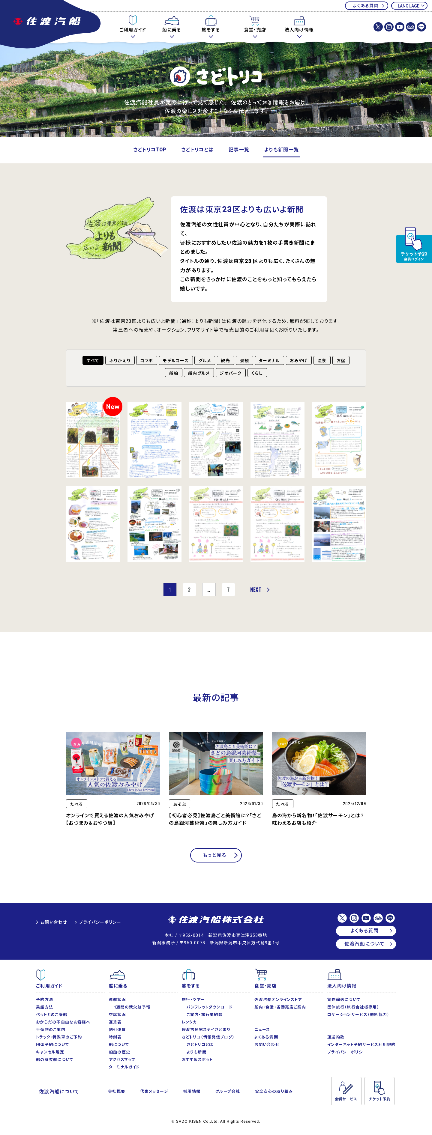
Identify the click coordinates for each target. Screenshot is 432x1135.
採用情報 (191, 1091)
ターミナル (269, 360)
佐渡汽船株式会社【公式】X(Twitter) (378, 26)
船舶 (173, 373)
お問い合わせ (53, 922)
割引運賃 (117, 1029)
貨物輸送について (344, 999)
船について (119, 1044)
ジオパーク (231, 373)
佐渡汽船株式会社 (216, 920)
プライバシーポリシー (100, 922)
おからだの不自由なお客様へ (63, 1022)
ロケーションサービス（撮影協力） (358, 1014)
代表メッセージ (154, 1091)
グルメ (205, 360)
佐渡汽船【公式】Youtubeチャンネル (399, 26)
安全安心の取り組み (274, 1091)
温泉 (322, 360)
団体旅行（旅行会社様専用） (353, 1007)
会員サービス (346, 1091)
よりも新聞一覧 (281, 150)
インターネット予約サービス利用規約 (361, 1044)
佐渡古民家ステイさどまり (206, 1029)
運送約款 (335, 1037)
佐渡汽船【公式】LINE (421, 26)
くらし (257, 373)
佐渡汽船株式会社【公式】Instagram (389, 26)
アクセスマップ (122, 1059)
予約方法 (44, 999)
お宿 (341, 360)
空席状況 (117, 1014)
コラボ (146, 360)
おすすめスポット (197, 1059)
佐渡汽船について (364, 944)
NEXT (255, 589)
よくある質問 (366, 5)
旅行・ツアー (193, 999)
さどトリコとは (197, 150)
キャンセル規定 (50, 1052)
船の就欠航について (55, 1059)
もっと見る (214, 855)
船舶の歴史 (119, 1052)
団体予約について (52, 1044)
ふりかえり (120, 360)
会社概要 (116, 1091)
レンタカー (191, 1022)
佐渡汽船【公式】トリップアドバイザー (410, 26)
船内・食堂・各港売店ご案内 (280, 1007)
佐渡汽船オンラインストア (278, 999)
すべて (93, 360)
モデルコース (176, 360)
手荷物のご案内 (50, 1029)
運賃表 (115, 1022)
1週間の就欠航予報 (132, 1007)
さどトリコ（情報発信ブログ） (208, 1037)
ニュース (262, 1029)
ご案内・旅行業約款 (205, 1014)
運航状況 (117, 999)
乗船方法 (44, 1007)
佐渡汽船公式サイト (51, 25)
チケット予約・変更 (413, 245)
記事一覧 (239, 150)
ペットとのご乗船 (51, 1014)
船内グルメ (199, 373)
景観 (244, 360)
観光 (225, 360)
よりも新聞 (196, 1052)
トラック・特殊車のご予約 (59, 1037)
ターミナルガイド (124, 1067)
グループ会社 (227, 1091)
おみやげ (299, 360)
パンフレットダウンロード (209, 1007)
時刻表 (115, 1037)
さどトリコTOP (149, 150)
